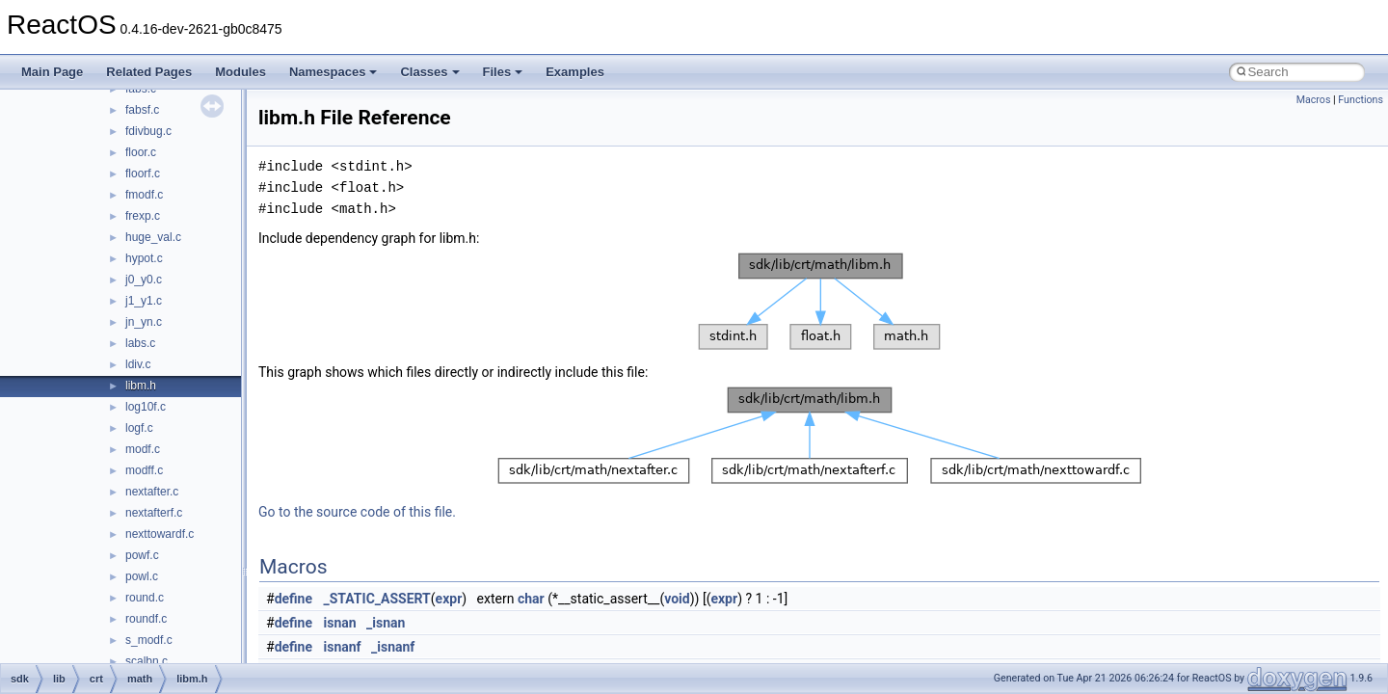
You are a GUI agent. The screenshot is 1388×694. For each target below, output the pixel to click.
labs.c (140, 343)
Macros (1313, 99)
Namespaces (333, 72)
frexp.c (142, 216)
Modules (240, 72)
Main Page (52, 72)
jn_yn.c (143, 322)
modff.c (144, 470)
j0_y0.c (143, 279)
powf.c (142, 555)
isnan (340, 622)
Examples (575, 72)
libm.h (140, 385)
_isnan (385, 622)
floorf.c (142, 173)
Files (503, 72)
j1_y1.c (143, 300)
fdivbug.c (148, 131)
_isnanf (392, 646)
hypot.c (144, 258)
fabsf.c (142, 110)
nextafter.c (151, 491)
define (293, 598)
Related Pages (149, 72)
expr (449, 598)
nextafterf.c (153, 513)
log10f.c (145, 407)
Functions (1360, 99)
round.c (144, 597)
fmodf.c (144, 194)
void (676, 598)
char (531, 598)
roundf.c (146, 619)
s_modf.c (149, 640)
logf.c (139, 428)
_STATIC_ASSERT (377, 598)
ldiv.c (137, 364)
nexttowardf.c (159, 534)
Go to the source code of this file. (357, 512)
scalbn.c (146, 661)
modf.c (142, 449)
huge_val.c (153, 237)
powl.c (141, 576)
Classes (429, 72)
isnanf (342, 646)
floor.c (140, 152)
